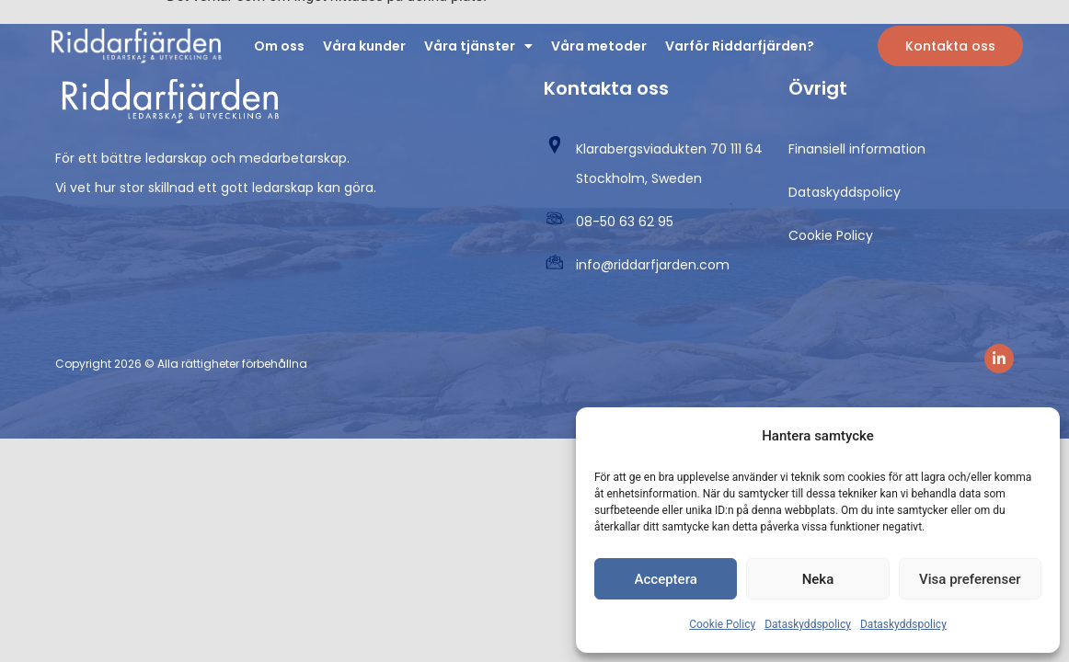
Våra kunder (364, 46)
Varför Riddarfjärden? (739, 46)
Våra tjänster (478, 46)
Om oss (279, 46)
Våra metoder (599, 46)
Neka (818, 579)
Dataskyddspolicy (807, 624)
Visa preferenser (969, 579)
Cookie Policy (722, 624)
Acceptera (666, 579)
